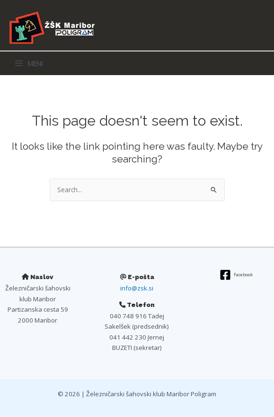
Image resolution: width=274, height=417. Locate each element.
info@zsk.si (136, 288)
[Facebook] (236, 275)
